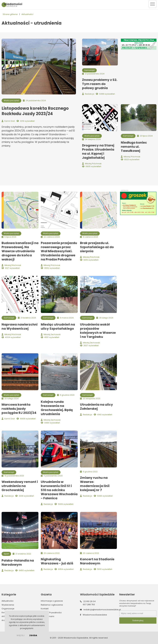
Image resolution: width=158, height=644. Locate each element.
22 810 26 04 (89, 601)
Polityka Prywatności (51, 612)
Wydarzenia (8, 604)
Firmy (4, 612)
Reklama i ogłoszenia (52, 604)
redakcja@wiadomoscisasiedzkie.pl (102, 609)
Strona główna (10, 14)
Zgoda (33, 635)
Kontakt (45, 608)
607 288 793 (89, 604)
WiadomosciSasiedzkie (95, 614)
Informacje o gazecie (52, 600)
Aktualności (27, 14)
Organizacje (8, 608)
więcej (20, 635)
